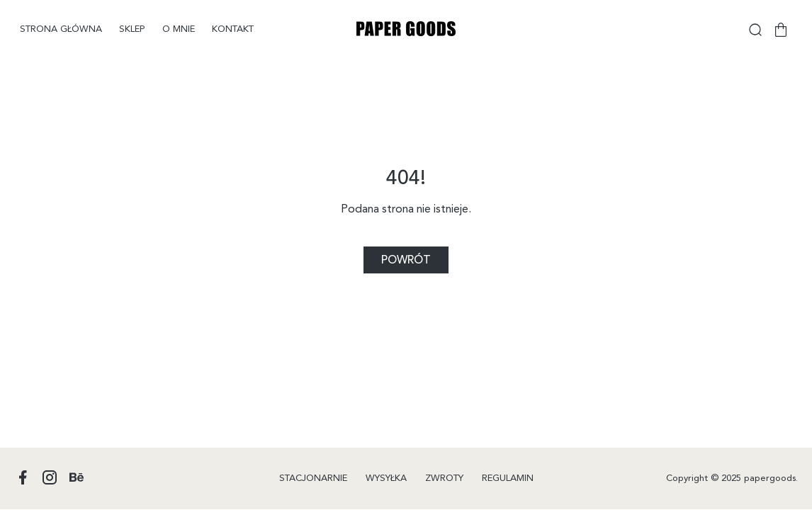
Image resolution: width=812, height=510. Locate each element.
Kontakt (233, 29)
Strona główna (61, 29)
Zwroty (444, 478)
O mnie (178, 29)
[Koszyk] (780, 29)
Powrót (406, 260)
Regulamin (508, 478)
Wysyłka (386, 478)
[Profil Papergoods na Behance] (76, 478)
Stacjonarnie (313, 478)
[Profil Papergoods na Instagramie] (49, 478)
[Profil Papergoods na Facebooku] (22, 478)
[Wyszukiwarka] (755, 29)
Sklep (132, 29)
